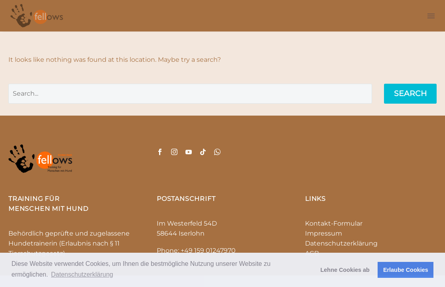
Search (410, 93)
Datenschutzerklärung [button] (82, 274)
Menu (431, 16)
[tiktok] (203, 152)
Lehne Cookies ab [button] (345, 270)
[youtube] (188, 152)
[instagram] (174, 152)
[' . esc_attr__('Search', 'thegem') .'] (190, 94)
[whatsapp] (217, 152)
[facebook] (160, 152)
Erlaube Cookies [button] (405, 270)
